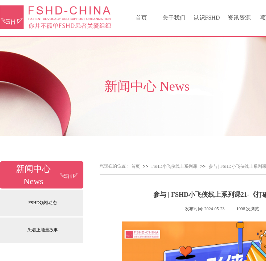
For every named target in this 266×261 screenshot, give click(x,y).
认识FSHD (207, 17)
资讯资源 (239, 17)
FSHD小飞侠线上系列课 (174, 166)
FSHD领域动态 (42, 202)
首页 (141, 17)
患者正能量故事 (43, 229)
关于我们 (174, 17)
